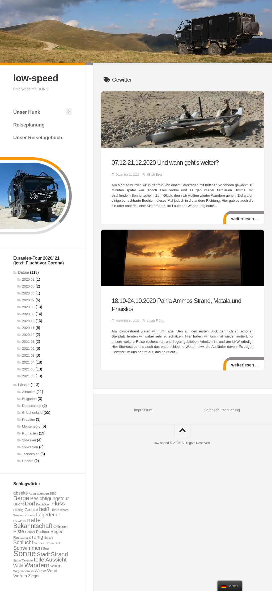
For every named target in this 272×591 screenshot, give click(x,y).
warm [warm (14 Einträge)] (55, 565)
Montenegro (31, 426)
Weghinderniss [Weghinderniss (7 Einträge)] (23, 570)
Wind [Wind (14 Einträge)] (52, 570)
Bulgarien (29, 398)
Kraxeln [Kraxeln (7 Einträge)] (30, 514)
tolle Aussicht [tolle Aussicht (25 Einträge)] (50, 559)
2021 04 (28, 362)
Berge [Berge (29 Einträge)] (21, 497)
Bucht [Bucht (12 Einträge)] (18, 503)
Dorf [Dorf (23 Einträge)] (30, 503)
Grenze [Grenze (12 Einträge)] (31, 509)
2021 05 (28, 369)
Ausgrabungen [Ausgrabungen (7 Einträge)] (39, 493)
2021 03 (28, 355)
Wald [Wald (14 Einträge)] (18, 565)
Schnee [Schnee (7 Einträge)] (39, 542)
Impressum (143, 399)
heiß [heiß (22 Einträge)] (44, 509)
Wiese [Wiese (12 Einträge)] (40, 570)
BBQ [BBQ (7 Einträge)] (53, 493)
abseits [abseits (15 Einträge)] (20, 492)
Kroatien (28, 419)
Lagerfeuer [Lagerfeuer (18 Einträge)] (48, 514)
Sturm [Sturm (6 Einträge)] (17, 560)
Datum (23, 272)
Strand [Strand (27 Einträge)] (59, 553)
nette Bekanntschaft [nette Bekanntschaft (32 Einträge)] (32, 522)
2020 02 (28, 279)
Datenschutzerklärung (222, 399)
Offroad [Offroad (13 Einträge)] (60, 526)
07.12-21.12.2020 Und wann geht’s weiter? (157, 162)
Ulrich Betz (153, 173)
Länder (24, 384)
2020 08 (28, 307)
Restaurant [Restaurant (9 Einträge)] (22, 537)
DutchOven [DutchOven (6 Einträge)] (43, 503)
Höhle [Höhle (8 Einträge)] (54, 509)
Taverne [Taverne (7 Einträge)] (27, 560)
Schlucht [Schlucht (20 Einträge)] (23, 542)
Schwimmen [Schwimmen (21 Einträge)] (27, 547)
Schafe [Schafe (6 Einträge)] (48, 537)
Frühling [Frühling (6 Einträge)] (18, 509)
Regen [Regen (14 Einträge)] (57, 531)
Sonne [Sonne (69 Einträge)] (24, 552)
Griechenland (32, 412)
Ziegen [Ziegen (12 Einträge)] (34, 575)
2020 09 (28, 313)
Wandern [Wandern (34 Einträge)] (37, 564)
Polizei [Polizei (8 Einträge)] (30, 531)
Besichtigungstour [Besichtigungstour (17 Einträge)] (49, 498)
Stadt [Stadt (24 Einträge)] (43, 554)
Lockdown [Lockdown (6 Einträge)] (19, 520)
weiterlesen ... (244, 217)
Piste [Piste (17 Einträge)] (18, 531)
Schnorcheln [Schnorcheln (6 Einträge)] (53, 542)
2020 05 (28, 286)
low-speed (37, 77)
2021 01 (28, 341)
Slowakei (29, 440)
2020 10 (28, 320)
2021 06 (28, 376)
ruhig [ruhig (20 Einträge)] (37, 536)
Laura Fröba (154, 310)
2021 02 (28, 348)
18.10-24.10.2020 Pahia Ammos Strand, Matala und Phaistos (176, 299)
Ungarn (27, 460)
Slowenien (30, 447)
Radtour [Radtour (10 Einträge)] (42, 531)
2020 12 (28, 334)
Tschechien (30, 453)
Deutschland (31, 405)
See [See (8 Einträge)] (46, 548)
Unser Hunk (26, 111)
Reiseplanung (29, 124)
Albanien (29, 391)
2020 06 (28, 293)
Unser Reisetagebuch (37, 137)
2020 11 (28, 327)
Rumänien (30, 433)
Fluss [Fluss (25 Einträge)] (58, 503)
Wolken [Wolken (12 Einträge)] (20, 575)
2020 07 (28, 300)
